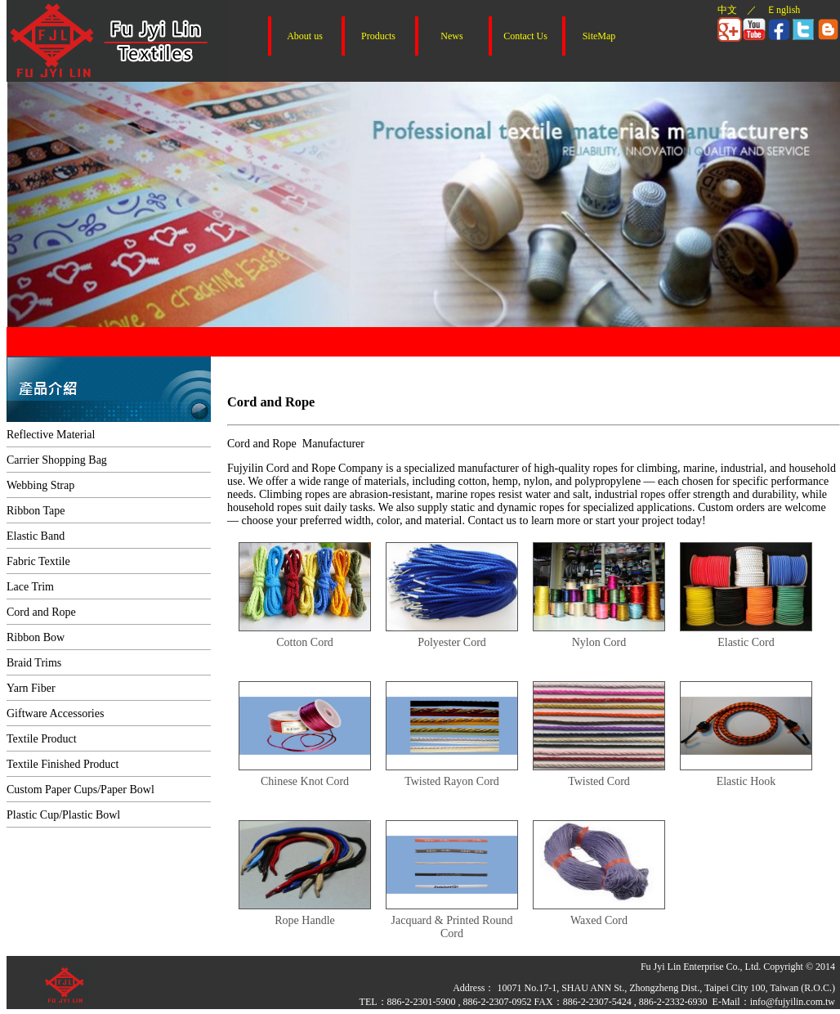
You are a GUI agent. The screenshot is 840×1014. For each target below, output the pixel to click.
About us (305, 36)
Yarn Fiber (31, 688)
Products (378, 36)
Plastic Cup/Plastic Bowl (63, 815)
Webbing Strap (40, 485)
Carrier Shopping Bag (57, 460)
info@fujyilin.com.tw (792, 1001)
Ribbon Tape (36, 511)
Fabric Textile (38, 561)
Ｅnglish (783, 10)
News (451, 36)
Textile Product (42, 739)
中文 (727, 10)
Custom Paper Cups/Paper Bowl (80, 789)
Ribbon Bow (36, 637)
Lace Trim (30, 587)
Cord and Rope (41, 612)
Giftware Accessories (55, 713)
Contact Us (525, 36)
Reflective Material (51, 434)
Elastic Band (36, 536)
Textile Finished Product (62, 764)
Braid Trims (34, 663)
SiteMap (599, 36)
